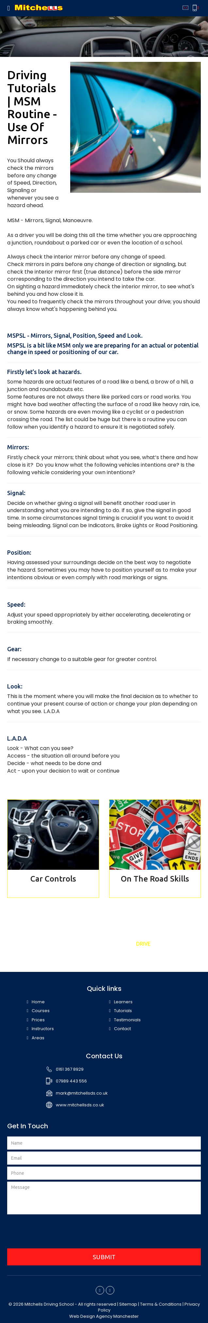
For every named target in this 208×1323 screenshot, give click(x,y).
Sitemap (128, 1304)
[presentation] (104, 1232)
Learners (123, 1002)
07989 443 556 (71, 1081)
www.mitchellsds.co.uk (80, 1105)
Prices (38, 1020)
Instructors (43, 1029)
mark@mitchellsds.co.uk (82, 1093)
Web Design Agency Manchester (104, 1316)
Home (38, 1002)
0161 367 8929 (70, 1069)
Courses (41, 1011)
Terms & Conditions (161, 1304)
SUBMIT (104, 1256)
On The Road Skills (155, 878)
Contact (122, 1029)
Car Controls (53, 878)
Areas (38, 1038)
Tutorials (123, 1011)
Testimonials (127, 1020)
